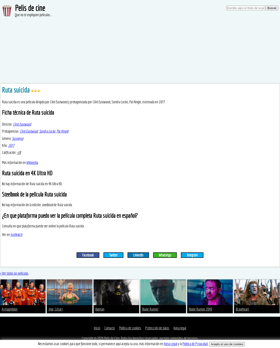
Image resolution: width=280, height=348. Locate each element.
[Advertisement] (140, 50)
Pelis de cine (30, 8)
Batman (99, 309)
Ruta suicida (16, 90)
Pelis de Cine (111, 338)
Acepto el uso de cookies (227, 344)
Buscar (272, 8)
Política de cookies (130, 328)
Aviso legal (179, 328)
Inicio (97, 328)
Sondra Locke (47, 131)
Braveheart (242, 309)
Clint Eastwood (22, 124)
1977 (11, 145)
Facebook (88, 255)
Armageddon (10, 309)
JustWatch (16, 234)
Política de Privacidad (195, 343)
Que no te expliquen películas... (33, 14)
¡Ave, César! (56, 309)
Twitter (113, 255)
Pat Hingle (62, 131)
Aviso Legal (170, 343)
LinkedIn (138, 255)
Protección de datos (157, 328)
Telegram (192, 255)
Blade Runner (150, 309)
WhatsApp (165, 255)
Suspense (17, 138)
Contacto (109, 328)
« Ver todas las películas (14, 273)
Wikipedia (32, 162)
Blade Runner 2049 (200, 309)
